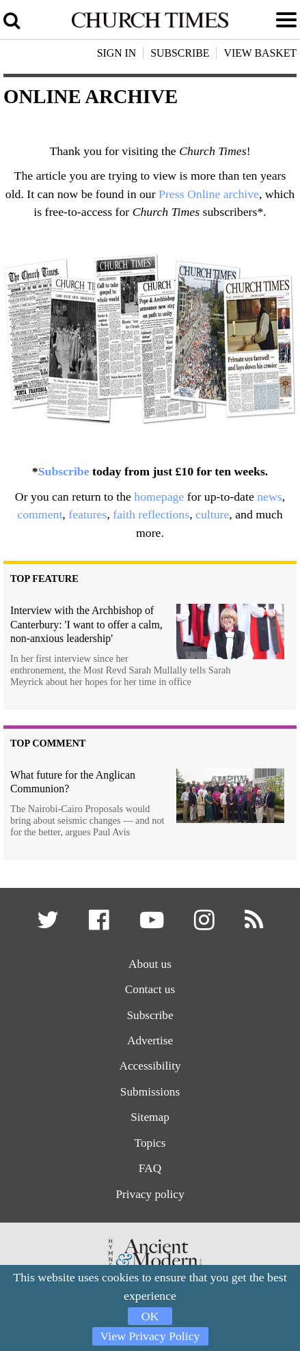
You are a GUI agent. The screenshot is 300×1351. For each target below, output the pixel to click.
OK (150, 1316)
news (269, 496)
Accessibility (149, 1065)
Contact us (150, 989)
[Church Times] (150, 25)
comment (39, 514)
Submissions (150, 1091)
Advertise (150, 1040)
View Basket (260, 53)
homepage (159, 496)
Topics (150, 1143)
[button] (49, 924)
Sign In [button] (117, 53)
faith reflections (151, 514)
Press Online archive (209, 194)
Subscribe (64, 471)
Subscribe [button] (179, 53)
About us (150, 964)
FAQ (150, 1168)
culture (212, 514)
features (87, 514)
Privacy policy (149, 1194)
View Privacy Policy (150, 1336)
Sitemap (150, 1117)
